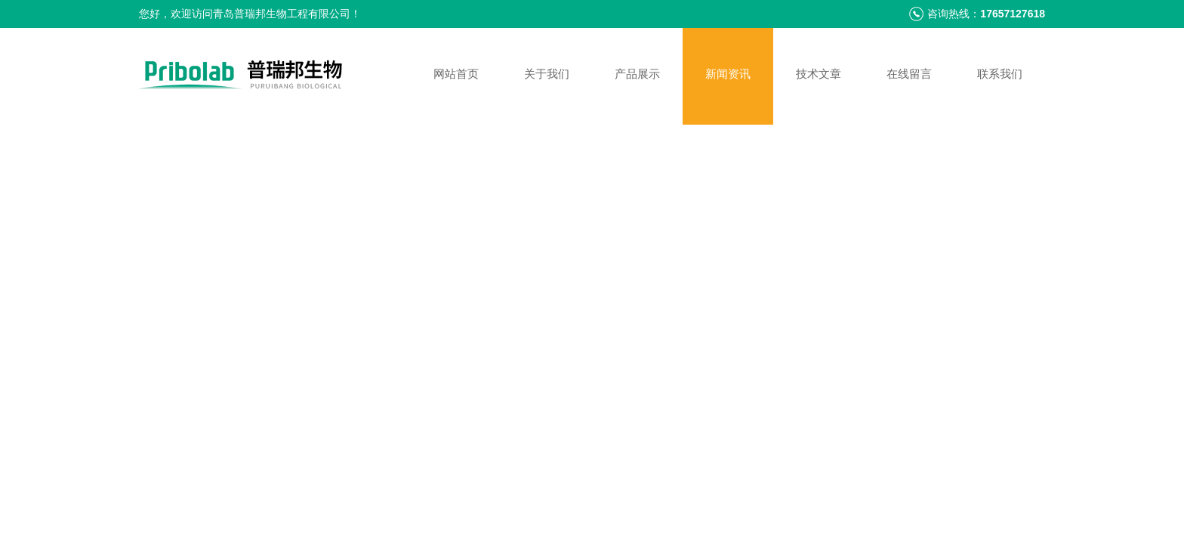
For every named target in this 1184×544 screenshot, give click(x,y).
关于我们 (546, 73)
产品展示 (637, 73)
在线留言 (909, 73)
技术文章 (818, 73)
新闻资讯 (728, 73)
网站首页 (456, 73)
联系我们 (999, 73)
